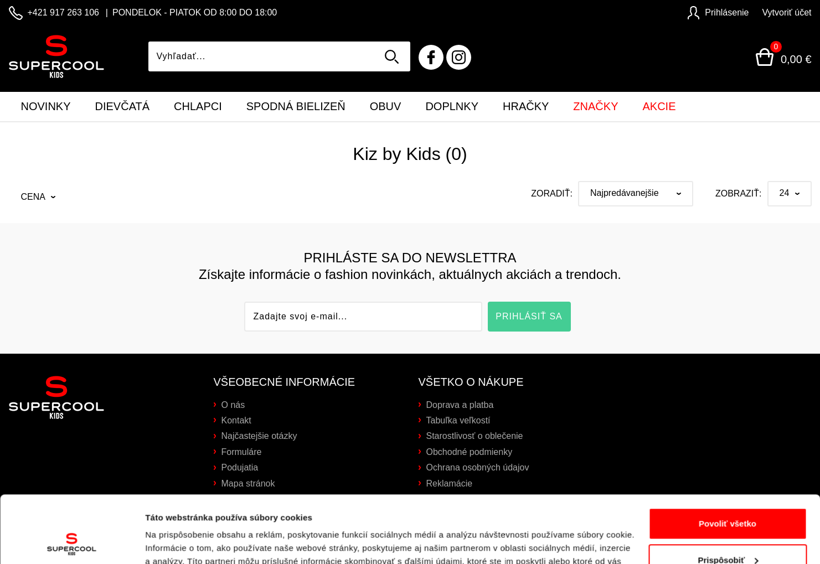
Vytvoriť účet (787, 12)
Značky (595, 106)
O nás (233, 405)
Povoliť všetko (727, 460)
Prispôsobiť (728, 496)
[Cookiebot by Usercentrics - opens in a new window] (71, 542)
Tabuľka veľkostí (458, 420)
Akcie (658, 106)
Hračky (526, 106)
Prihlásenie (718, 12)
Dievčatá (122, 106)
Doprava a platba (460, 405)
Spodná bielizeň (295, 106)
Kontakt (236, 420)
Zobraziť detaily (176, 542)
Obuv (385, 106)
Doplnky (451, 106)
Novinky (46, 106)
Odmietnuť (727, 533)
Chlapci (198, 106)
